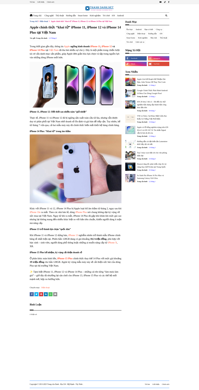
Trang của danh (41, 38)
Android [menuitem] (120, 15)
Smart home (130, 38)
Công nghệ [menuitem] (49, 15)
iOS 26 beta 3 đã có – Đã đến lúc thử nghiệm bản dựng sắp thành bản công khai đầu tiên (151, 104)
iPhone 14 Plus (37, 50)
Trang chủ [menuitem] (36, 15)
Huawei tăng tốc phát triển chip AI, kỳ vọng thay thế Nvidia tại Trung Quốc (152, 165)
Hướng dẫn (152, 34)
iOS (161, 34)
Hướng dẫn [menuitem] (71, 15)
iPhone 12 (107, 46)
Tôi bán (32, 2)
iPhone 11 (95, 46)
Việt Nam (54, 50)
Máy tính (154, 38)
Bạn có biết (149, 29)
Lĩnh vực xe (140, 42)
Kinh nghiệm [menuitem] (95, 15)
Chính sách (50, 2)
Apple (67, 46)
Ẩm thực (129, 29)
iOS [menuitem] (113, 15)
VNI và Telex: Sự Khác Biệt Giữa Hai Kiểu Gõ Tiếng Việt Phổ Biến (152, 117)
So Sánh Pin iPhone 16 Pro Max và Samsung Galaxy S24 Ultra (150, 176)
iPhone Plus (81, 212)
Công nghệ (130, 34)
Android (139, 29)
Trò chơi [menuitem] (106, 15)
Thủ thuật (163, 38)
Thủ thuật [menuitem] (60, 15)
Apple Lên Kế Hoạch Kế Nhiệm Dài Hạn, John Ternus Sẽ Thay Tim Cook (151, 80)
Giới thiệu (40, 2)
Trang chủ (34, 21)
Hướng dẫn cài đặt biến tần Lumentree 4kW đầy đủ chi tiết (152, 142)
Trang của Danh (53, 384)
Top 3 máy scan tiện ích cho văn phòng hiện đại (152, 154)
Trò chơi (129, 42)
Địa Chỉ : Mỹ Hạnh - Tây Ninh (71, 384)
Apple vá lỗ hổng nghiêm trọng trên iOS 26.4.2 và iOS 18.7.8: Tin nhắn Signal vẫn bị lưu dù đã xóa (152, 130)
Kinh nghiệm (142, 38)
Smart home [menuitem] (83, 15)
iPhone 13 (73, 235)
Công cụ (159, 29)
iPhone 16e (35, 212)
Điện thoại (44, 21)
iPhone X (112, 242)
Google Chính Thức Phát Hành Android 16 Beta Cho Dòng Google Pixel (152, 91)
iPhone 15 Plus (64, 258)
